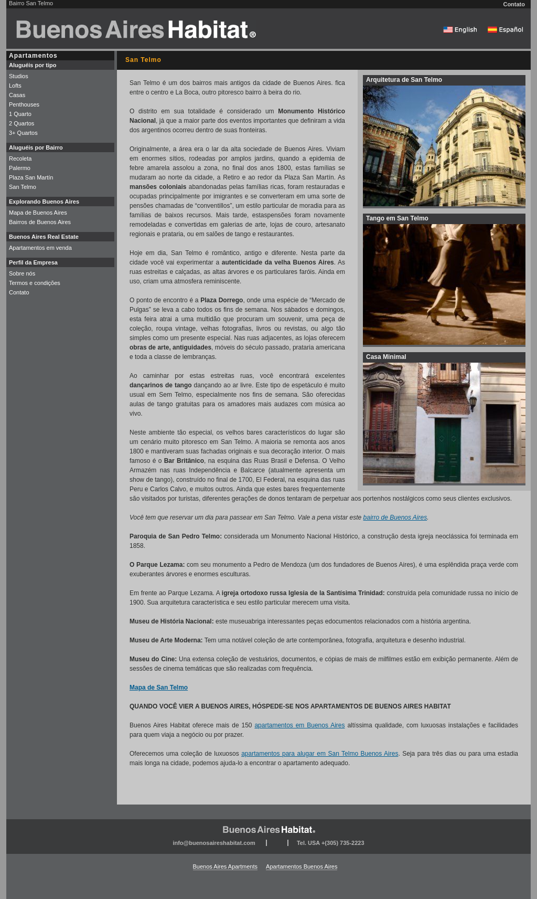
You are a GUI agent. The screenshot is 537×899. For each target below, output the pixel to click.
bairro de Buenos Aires (395, 517)
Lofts (15, 85)
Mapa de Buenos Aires (38, 212)
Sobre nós (22, 273)
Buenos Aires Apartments (225, 866)
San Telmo (22, 187)
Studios (18, 76)
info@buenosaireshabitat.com (214, 843)
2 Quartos (21, 123)
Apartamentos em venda (40, 248)
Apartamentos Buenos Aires (301, 866)
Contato (514, 4)
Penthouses (24, 104)
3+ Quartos (23, 133)
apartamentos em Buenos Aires (299, 725)
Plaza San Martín (31, 177)
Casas (17, 95)
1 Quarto (20, 114)
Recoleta (20, 158)
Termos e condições (34, 283)
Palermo (19, 168)
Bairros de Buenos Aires (40, 222)
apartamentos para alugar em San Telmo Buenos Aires (319, 753)
